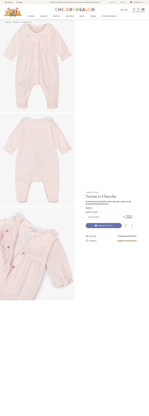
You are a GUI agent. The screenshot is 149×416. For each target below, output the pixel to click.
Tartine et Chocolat (101, 192)
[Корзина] (143, 10)
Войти (19, 2)
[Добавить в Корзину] (104, 221)
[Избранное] (137, 10)
